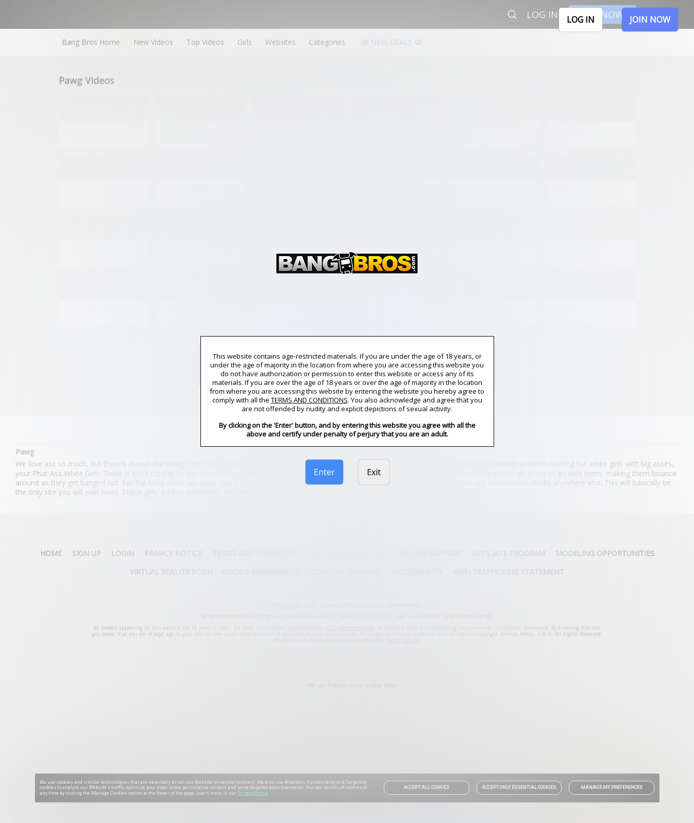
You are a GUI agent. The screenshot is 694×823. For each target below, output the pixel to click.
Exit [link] (374, 472)
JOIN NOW (650, 19)
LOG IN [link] (581, 19)
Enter (324, 472)
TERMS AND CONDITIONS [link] (309, 400)
